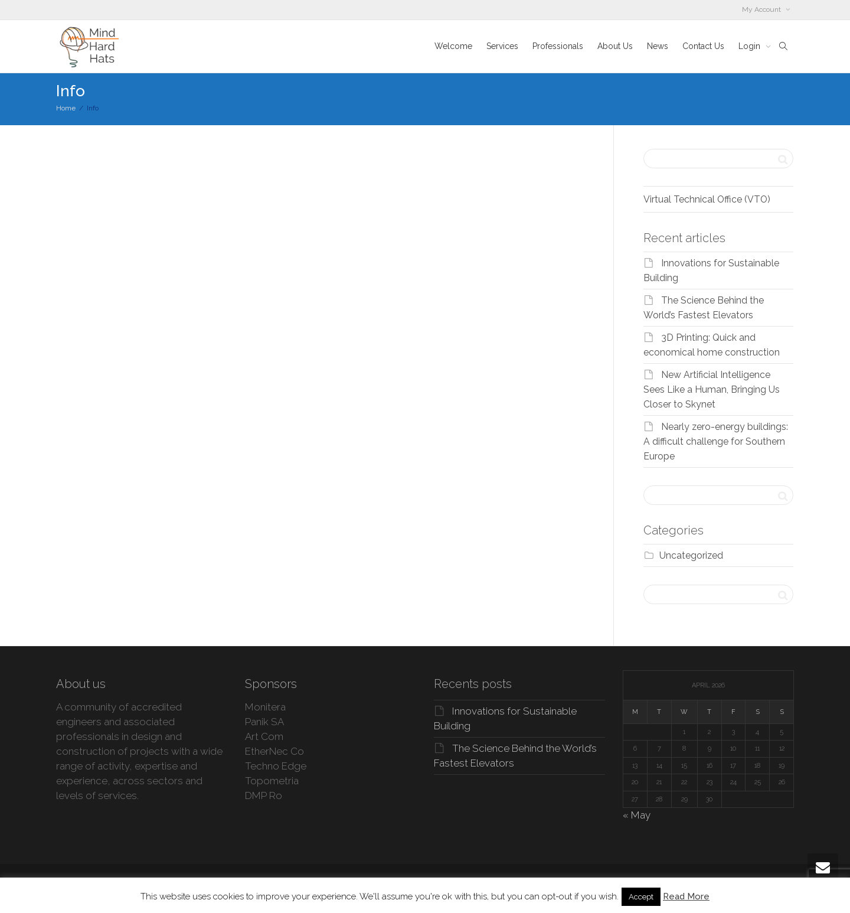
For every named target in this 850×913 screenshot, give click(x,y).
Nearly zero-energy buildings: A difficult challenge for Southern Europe (715, 441)
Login (750, 46)
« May (636, 815)
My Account (762, 9)
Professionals (557, 46)
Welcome (453, 46)
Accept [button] (641, 896)
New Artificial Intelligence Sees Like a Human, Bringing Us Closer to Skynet (711, 389)
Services (502, 46)
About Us (615, 46)
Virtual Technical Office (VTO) (706, 199)
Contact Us (703, 46)
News (657, 46)
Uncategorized (691, 555)
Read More (686, 896)
